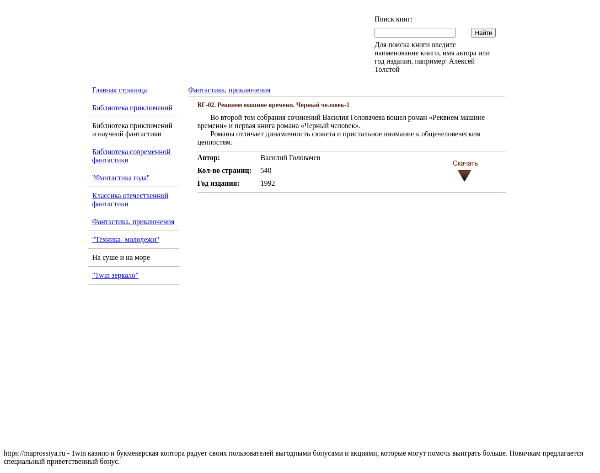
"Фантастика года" (121, 178)
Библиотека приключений (132, 108)
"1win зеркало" (115, 275)
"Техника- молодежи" (126, 239)
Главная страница (119, 90)
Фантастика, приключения (133, 222)
